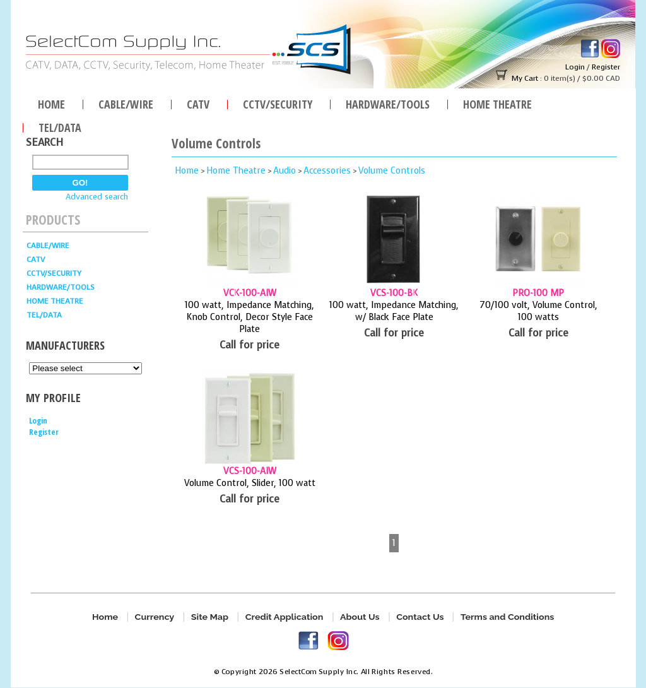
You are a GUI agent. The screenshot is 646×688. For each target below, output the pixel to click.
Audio (284, 171)
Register (606, 67)
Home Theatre (497, 103)
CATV (198, 103)
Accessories (327, 171)
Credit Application (284, 617)
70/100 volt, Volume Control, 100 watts (538, 311)
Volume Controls (391, 171)
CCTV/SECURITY (277, 103)
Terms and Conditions (507, 617)
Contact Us (419, 617)
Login (575, 67)
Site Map (209, 617)
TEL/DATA (59, 126)
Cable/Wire (125, 103)
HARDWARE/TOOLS (388, 103)
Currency (154, 617)
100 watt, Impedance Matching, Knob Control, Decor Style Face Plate (249, 317)
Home (51, 103)
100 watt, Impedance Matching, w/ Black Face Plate (394, 311)
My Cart (525, 78)
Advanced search (97, 196)
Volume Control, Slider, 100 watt (249, 483)
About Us (360, 617)
